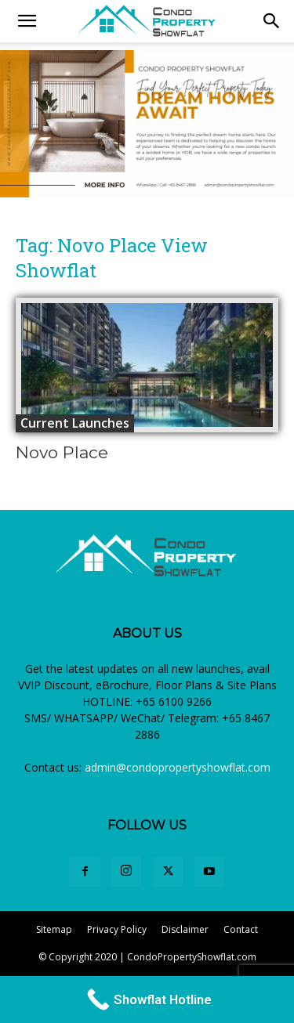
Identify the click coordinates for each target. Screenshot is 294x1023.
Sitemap (54, 929)
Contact (240, 929)
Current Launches (74, 423)
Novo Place (62, 452)
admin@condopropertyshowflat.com (177, 767)
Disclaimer (185, 929)
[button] (272, 21)
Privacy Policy (117, 929)
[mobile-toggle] (27, 21)
